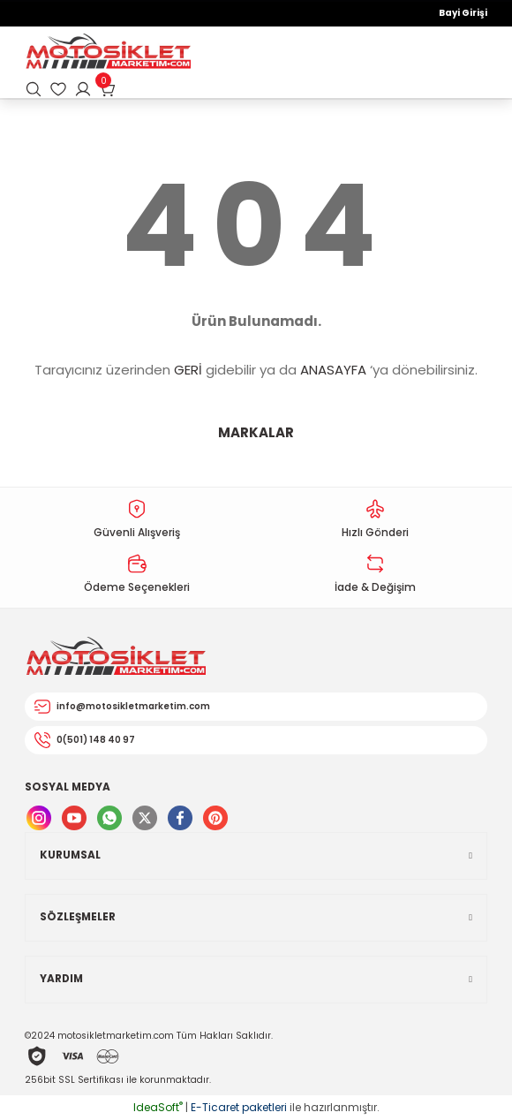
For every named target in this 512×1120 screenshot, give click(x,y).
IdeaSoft (158, 1107)
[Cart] (108, 89)
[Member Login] (83, 89)
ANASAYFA (333, 369)
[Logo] (108, 52)
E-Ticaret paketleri (239, 1107)
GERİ (188, 369)
